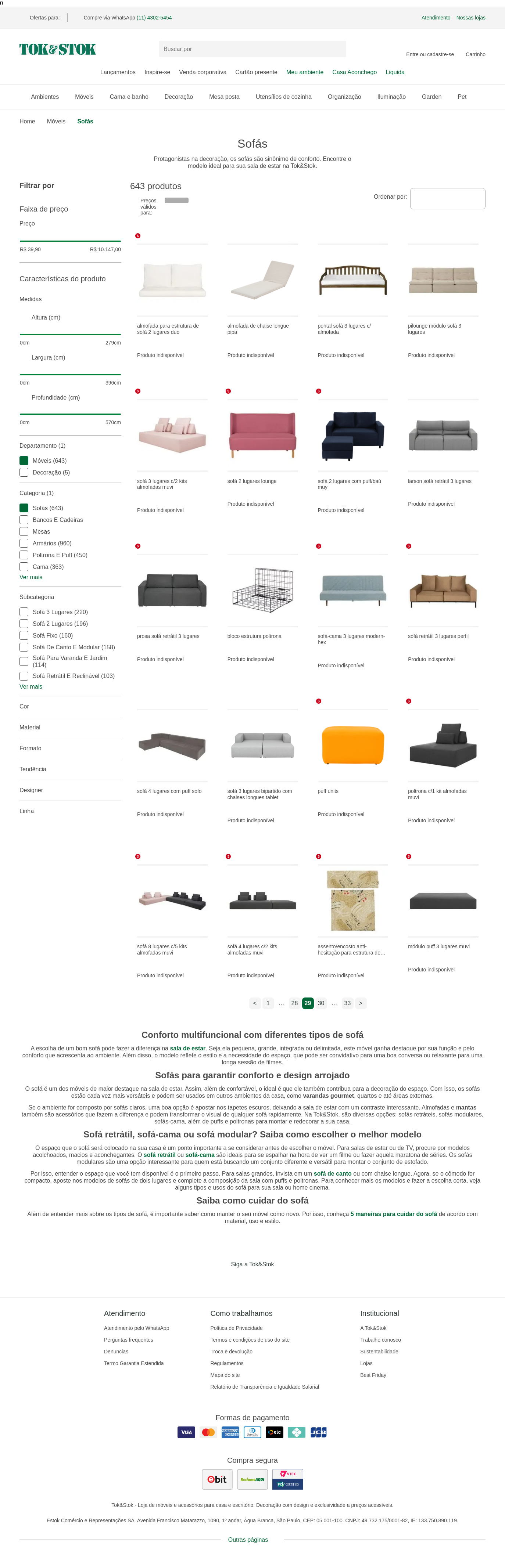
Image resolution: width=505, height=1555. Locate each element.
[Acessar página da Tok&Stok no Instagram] (242, 1279)
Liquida (395, 72)
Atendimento (436, 18)
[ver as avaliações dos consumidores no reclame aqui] (252, 1479)
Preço (70, 223)
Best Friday (373, 1375)
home (27, 121)
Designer (70, 790)
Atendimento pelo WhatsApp (136, 1328)
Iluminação (395, 97)
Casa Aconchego (354, 72)
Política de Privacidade (236, 1328)
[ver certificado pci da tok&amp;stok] (287, 1479)
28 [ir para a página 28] (294, 1003)
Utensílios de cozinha (287, 97)
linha (70, 811)
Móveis (88, 97)
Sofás (85, 121)
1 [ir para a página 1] (268, 1003)
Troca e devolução (231, 1351)
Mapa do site (225, 1375)
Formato (70, 748)
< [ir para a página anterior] (255, 1003)
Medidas (70, 299)
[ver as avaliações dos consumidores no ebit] (217, 1479)
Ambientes (49, 97)
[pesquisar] (337, 49)
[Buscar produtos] (252, 49)
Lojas (366, 1363)
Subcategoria (70, 597)
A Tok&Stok (373, 1328)
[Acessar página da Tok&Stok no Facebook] (222, 1279)
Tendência (70, 769)
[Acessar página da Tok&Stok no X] (283, 1279)
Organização (348, 97)
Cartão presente (256, 72)
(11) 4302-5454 (154, 18)
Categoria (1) (70, 493)
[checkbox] (23, 460)
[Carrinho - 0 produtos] (476, 49)
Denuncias (116, 1351)
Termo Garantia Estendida (134, 1363)
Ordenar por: (390, 197)
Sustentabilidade (379, 1351)
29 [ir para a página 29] (308, 1003)
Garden (435, 97)
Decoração (182, 97)
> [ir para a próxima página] (360, 1003)
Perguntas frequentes (128, 1340)
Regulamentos (226, 1363)
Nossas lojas (471, 18)
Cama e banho (133, 97)
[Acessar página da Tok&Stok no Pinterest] (263, 1279)
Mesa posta (228, 97)
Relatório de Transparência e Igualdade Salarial (264, 1387)
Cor (70, 706)
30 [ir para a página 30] (321, 1003)
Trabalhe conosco (380, 1340)
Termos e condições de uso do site (250, 1340)
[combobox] (448, 198)
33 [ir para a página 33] (347, 1003)
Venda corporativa (202, 72)
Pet (466, 97)
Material (70, 727)
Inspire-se (157, 72)
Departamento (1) (70, 445)
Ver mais (30, 577)
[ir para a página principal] (57, 49)
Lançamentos (118, 72)
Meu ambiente (304, 72)
